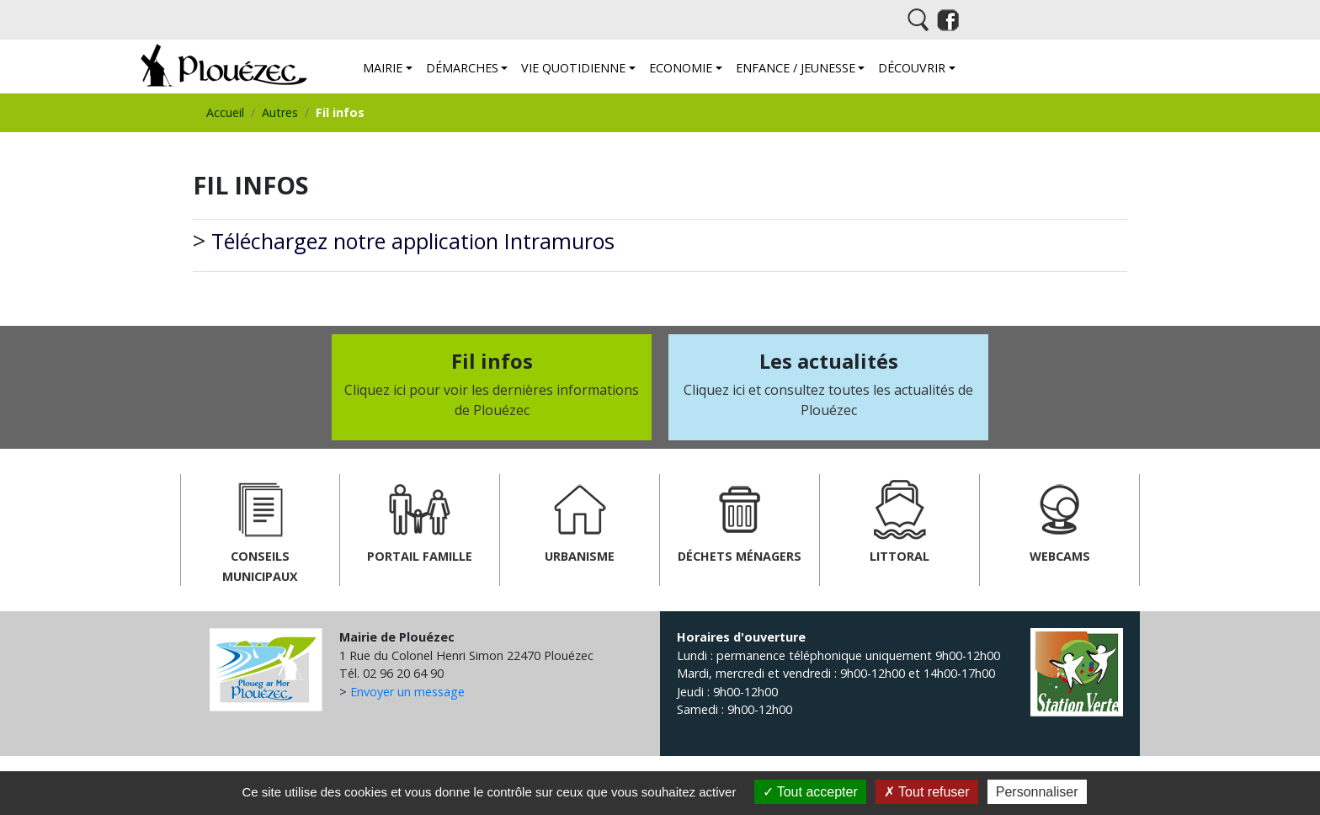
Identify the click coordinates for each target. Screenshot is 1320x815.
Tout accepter (810, 792)
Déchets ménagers (739, 519)
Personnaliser (1037, 792)
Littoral (899, 519)
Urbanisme (579, 519)
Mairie (382, 68)
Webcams (1059, 519)
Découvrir (911, 68)
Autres (280, 112)
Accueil (225, 112)
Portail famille (419, 519)
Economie (680, 68)
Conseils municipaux (260, 529)
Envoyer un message (407, 692)
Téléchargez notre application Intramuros (413, 240)
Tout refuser (927, 792)
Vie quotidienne (573, 68)
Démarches (462, 68)
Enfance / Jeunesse (795, 68)
